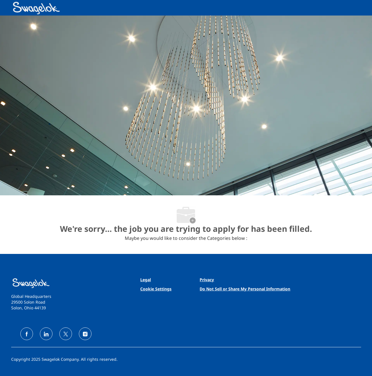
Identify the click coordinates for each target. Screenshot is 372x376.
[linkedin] (46, 333)
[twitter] (65, 333)
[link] (67, 283)
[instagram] (85, 333)
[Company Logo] (25, 8)
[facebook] (26, 333)
